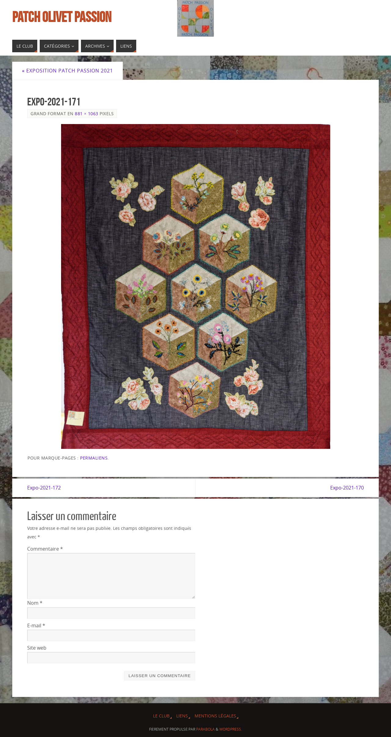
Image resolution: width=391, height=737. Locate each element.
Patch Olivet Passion (61, 17)
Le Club (161, 716)
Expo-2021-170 (347, 487)
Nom (34, 603)
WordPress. (230, 729)
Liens (182, 716)
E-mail (36, 625)
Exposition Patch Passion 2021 (67, 70)
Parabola (205, 729)
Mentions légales (215, 716)
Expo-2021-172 (44, 487)
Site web (36, 647)
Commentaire (45, 548)
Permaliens (94, 458)
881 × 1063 (86, 113)
